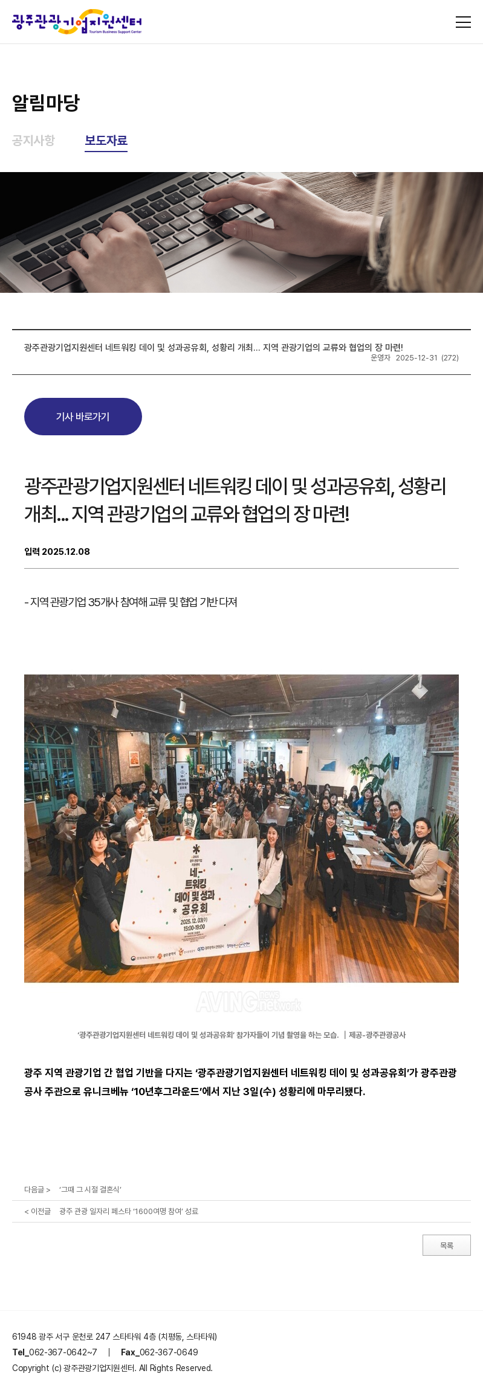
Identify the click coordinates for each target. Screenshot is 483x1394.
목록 (446, 1245)
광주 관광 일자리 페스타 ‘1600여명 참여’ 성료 (128, 1211)
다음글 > (37, 1189)
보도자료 (106, 140)
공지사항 (33, 140)
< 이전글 (37, 1211)
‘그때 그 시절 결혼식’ (90, 1189)
